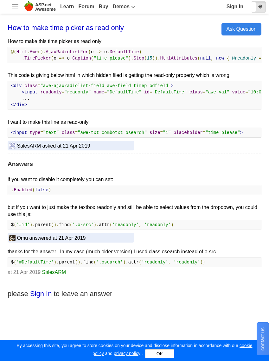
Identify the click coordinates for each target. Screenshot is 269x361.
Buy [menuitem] (103, 6)
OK (160, 353)
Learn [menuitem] (67, 6)
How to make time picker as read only (66, 28)
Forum (86, 6)
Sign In (235, 6)
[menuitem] (15, 7)
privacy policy (127, 353)
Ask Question (241, 29)
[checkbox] (258, 7)
